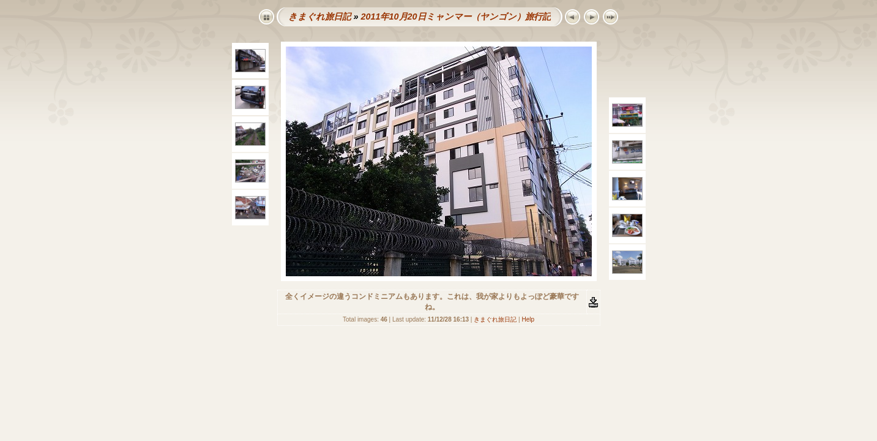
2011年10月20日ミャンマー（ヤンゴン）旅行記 (455, 16)
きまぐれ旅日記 (319, 16)
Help (527, 319)
